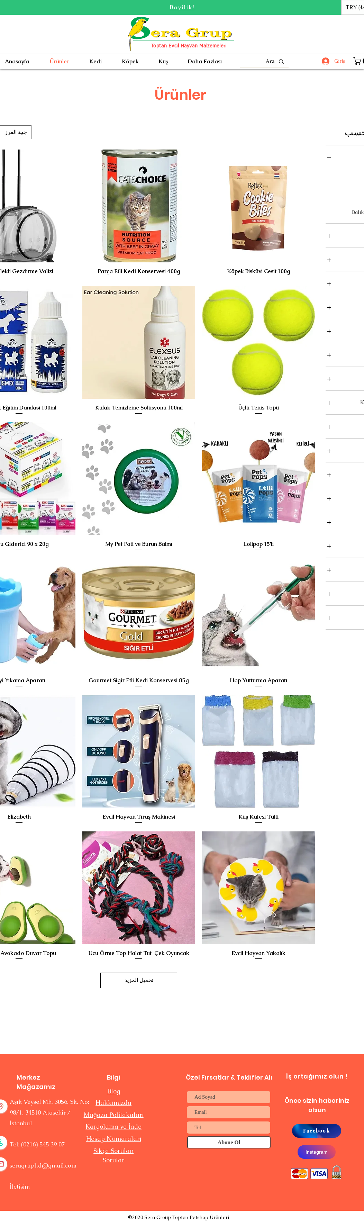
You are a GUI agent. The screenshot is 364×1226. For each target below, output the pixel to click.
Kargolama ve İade (113, 1126)
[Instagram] (317, 1152)
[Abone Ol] (229, 1142)
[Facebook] (316, 1131)
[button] (182, 7)
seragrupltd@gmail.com (43, 1165)
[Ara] (265, 61)
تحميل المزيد (139, 980)
